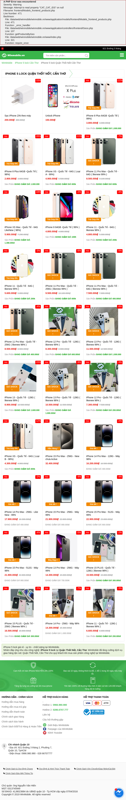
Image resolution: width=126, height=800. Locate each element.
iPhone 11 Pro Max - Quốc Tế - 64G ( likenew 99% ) (102, 173)
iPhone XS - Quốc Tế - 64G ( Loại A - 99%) (62, 173)
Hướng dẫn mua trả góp (14, 707)
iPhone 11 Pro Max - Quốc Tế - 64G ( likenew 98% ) (102, 287)
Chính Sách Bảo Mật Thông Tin (19, 773)
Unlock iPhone (52, 115)
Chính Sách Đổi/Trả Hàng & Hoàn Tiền (22, 726)
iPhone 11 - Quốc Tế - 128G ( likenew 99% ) (101, 625)
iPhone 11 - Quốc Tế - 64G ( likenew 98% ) (101, 228)
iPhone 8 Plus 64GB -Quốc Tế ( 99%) (102, 117)
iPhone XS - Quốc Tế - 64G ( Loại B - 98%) (22, 457)
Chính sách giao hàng (13, 716)
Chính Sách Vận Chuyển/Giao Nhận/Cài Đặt (95, 769)
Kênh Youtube (55, 732)
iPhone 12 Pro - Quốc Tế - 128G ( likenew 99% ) (62, 343)
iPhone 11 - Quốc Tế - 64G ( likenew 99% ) (19, 287)
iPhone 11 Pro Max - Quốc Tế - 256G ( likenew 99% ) (61, 287)
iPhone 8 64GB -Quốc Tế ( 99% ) (62, 227)
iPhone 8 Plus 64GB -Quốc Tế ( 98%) (21, 173)
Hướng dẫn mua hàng (13, 702)
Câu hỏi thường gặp (52, 719)
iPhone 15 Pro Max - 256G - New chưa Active (62, 457)
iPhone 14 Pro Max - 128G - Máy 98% (103, 457)
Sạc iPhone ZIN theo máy (18, 115)
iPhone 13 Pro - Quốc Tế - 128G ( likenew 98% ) (62, 399)
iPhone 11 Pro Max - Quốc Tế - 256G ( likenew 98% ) (21, 343)
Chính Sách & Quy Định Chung (19, 769)
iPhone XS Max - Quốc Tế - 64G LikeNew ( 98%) (21, 228)
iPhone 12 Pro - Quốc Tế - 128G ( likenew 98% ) (103, 399)
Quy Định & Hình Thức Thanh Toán (54, 769)
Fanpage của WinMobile (60, 729)
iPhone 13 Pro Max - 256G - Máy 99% (62, 569)
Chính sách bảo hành (13, 721)
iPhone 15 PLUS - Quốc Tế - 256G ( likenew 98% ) (19, 625)
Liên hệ (46, 714)
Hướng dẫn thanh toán (13, 711)
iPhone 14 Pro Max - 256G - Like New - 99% (21, 513)
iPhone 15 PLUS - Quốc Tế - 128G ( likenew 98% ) (101, 569)
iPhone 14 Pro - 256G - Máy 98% (62, 623)
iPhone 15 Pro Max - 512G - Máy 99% (103, 513)
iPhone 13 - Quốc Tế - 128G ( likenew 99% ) (20, 399)
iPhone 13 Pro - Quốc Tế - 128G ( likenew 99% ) (103, 343)
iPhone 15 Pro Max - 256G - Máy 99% (62, 513)
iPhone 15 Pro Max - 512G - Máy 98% (21, 569)
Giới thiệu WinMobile (58, 725)
